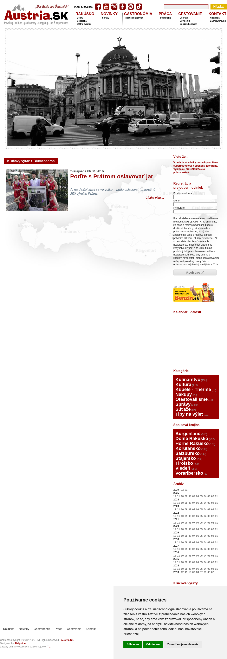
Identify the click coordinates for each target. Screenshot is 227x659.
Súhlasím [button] (133, 644)
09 (186, 496)
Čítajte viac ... (154, 197)
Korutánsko (188, 448)
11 (178, 496)
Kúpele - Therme (193, 389)
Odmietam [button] (153, 644)
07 (193, 496)
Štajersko (185, 458)
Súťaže (183, 409)
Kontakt (91, 629)
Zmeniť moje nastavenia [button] (182, 644)
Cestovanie (74, 629)
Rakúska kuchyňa (134, 18)
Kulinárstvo (187, 379)
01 (186, 489)
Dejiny (80, 18)
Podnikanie (165, 18)
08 (189, 496)
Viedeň (182, 468)
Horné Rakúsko (192, 443)
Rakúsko (8, 629)
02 (182, 489)
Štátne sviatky (84, 24)
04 (205, 496)
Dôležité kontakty (188, 24)
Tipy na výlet (189, 414)
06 (197, 496)
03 (208, 496)
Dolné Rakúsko (191, 438)
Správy (105, 18)
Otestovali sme (191, 399)
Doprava (184, 18)
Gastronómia (42, 629)
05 (201, 496)
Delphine (20, 643)
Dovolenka (185, 21)
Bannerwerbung (218, 21)
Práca (58, 629)
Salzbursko (187, 453)
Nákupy (183, 394)
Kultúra (183, 384)
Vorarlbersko (189, 473)
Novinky (24, 629)
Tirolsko (184, 463)
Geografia (82, 21)
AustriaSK (215, 18)
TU (214, 264)
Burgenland (188, 433)
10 (182, 496)
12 (174, 496)
